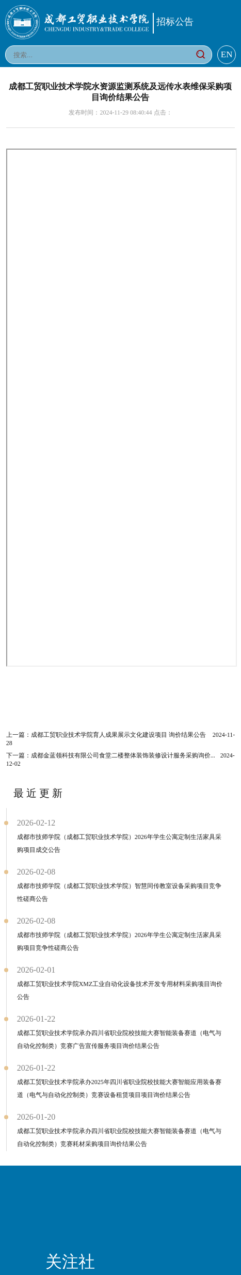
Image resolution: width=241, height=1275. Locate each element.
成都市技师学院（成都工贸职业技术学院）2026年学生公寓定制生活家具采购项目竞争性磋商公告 (119, 941)
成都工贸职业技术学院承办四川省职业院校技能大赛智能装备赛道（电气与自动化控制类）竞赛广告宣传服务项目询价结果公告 (119, 1039)
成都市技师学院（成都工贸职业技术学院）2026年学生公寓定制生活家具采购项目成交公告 (119, 843)
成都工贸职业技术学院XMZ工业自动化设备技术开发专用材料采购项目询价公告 (120, 990)
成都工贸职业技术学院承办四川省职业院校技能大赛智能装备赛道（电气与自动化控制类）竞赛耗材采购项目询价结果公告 (119, 1137)
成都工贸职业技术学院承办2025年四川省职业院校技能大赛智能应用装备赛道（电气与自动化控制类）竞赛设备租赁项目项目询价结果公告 (119, 1088)
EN (227, 54)
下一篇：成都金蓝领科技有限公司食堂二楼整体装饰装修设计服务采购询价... (120, 759)
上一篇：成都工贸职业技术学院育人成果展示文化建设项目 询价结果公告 (120, 739)
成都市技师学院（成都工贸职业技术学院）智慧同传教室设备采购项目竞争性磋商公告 (119, 892)
